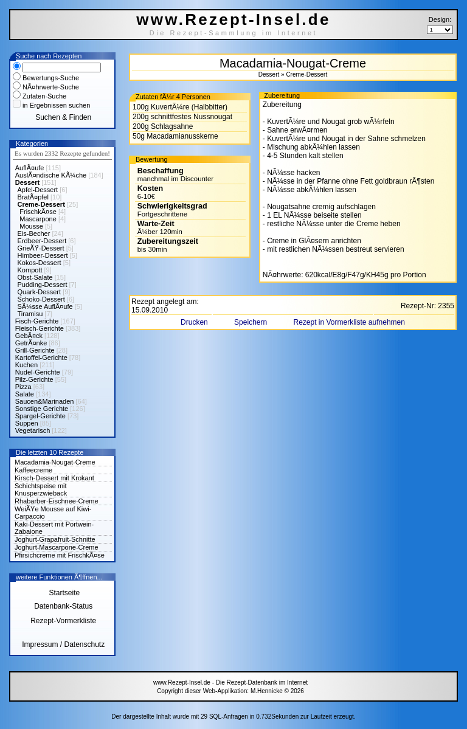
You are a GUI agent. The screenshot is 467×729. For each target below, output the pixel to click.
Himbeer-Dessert (43, 255)
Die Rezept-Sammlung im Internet (234, 32)
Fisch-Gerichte (37, 321)
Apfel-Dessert (38, 189)
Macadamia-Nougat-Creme (55, 462)
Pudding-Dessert (42, 284)
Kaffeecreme (33, 470)
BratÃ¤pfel (33, 197)
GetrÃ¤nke (31, 343)
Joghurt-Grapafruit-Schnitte (55, 539)
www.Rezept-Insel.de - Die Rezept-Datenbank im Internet (230, 682)
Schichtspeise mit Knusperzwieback (41, 489)
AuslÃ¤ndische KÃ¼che (50, 175)
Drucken (195, 322)
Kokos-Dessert (39, 262)
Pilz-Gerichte (34, 379)
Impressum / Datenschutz (63, 644)
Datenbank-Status (63, 606)
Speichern (251, 322)
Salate (24, 394)
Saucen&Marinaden (44, 401)
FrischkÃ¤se (38, 211)
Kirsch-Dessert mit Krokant (54, 478)
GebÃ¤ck (29, 335)
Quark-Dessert (39, 291)
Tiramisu (30, 313)
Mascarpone (38, 219)
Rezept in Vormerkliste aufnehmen (348, 322)
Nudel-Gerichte (37, 372)
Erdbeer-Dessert (42, 240)
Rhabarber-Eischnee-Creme (57, 501)
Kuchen (26, 364)
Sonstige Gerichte (41, 408)
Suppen (26, 423)
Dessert (27, 182)
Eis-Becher (34, 233)
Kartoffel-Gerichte (41, 357)
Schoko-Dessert (41, 299)
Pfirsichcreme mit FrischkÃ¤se (60, 555)
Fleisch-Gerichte (39, 328)
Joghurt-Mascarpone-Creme (57, 547)
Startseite (63, 593)
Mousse (31, 226)
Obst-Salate (35, 277)
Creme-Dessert (41, 204)
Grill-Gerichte (35, 350)
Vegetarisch (32, 430)
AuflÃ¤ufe (29, 167)
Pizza (23, 386)
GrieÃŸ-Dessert (41, 248)
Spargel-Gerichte (40, 416)
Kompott (30, 270)
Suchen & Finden (63, 117)
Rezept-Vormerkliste (63, 621)
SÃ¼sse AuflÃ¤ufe (45, 306)
